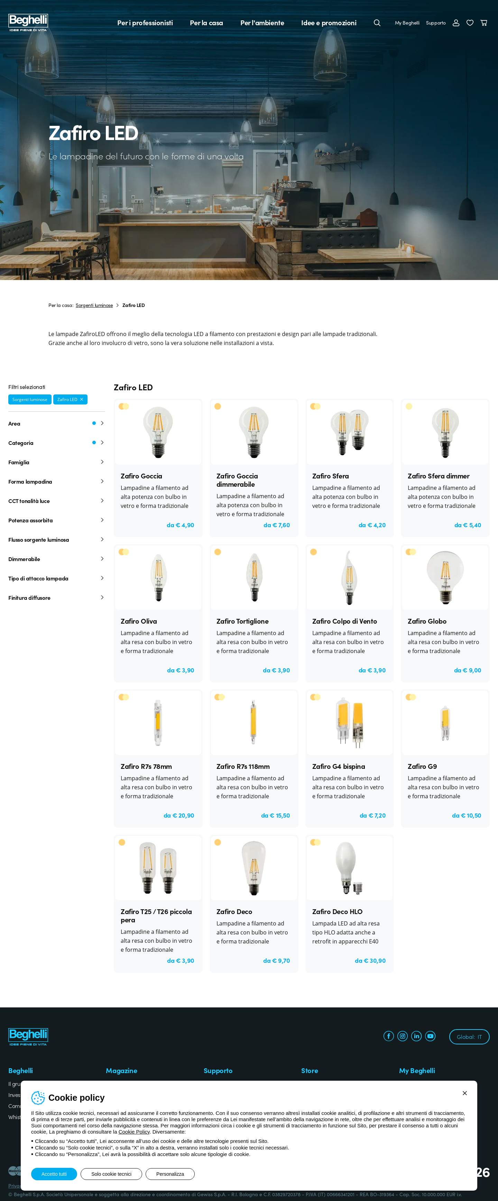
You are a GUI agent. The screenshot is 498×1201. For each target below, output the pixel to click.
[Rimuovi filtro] (81, 399)
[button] (470, 22)
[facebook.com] (389, 1037)
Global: (469, 1036)
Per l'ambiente (262, 22)
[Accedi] (456, 22)
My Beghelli (407, 22)
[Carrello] (485, 22)
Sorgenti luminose (94, 305)
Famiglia (56, 462)
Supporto (436, 22)
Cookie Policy (134, 1132)
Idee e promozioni (328, 22)
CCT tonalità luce (56, 500)
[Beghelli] (28, 21)
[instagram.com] (402, 1037)
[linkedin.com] (416, 1037)
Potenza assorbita (56, 520)
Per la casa (206, 22)
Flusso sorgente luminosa (56, 539)
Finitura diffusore (56, 597)
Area (56, 423)
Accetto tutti (54, 1174)
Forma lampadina (56, 481)
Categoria (56, 442)
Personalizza (170, 1174)
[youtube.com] (430, 1037)
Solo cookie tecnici (111, 1174)
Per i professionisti (145, 22)
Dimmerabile (56, 558)
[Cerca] (377, 22)
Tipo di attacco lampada (56, 578)
